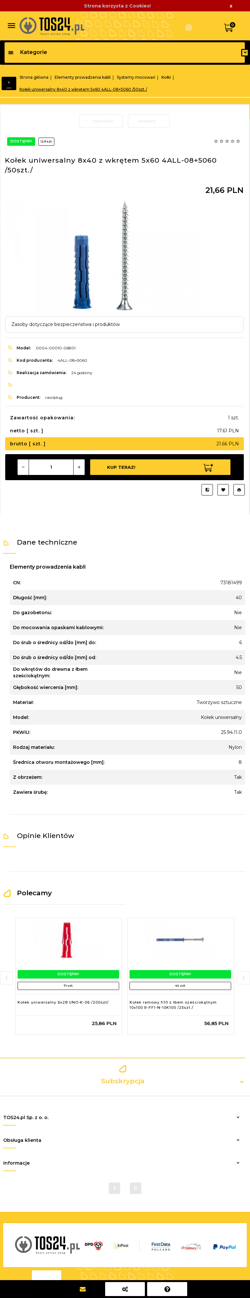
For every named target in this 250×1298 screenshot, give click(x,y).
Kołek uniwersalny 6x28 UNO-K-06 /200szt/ (63, 1002)
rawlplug (53, 397)
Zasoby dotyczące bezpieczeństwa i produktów (65, 324)
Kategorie (27, 52)
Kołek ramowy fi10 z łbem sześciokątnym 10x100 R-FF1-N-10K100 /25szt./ (173, 1005)
